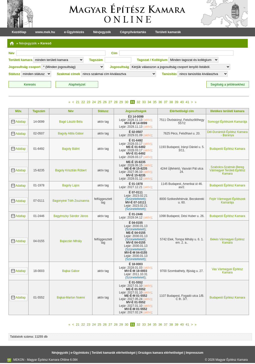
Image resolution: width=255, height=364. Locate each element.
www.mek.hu (45, 32)
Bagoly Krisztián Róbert (70, 170)
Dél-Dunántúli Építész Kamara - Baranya (227, 133)
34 (149, 102)
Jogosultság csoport (25, 67)
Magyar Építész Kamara (231, 359)
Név (12, 53)
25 (99, 102)
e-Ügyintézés (74, 32)
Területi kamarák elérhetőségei (114, 352)
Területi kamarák (168, 32)
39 (176, 102)
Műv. (18, 111)
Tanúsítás (169, 74)
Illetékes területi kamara (227, 111)
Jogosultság (119, 67)
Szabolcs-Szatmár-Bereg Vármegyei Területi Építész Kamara (227, 170)
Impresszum (194, 352)
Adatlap (18, 122)
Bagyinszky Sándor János (71, 216)
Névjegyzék (102, 32)
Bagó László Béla (70, 121)
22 (83, 102)
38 (171, 102)
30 (126, 102)
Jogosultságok (136, 111)
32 (138, 102)
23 (88, 102)
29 (121, 102)
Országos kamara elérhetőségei (160, 352)
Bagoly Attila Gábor (71, 133)
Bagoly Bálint (71, 149)
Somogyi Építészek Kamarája (227, 121)
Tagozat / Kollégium (152, 60)
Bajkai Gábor (70, 271)
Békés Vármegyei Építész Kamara (227, 241)
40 (182, 102)
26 (104, 102)
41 (187, 102)
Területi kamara (20, 60)
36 (160, 102)
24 (94, 102)
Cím (114, 53)
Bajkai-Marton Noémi (71, 297)
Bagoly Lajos (70, 185)
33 (144, 102)
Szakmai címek (68, 74)
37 (165, 102)
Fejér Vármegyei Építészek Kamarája (227, 200)
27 (110, 102)
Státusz (14, 74)
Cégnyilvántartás (133, 32)
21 (77, 102)
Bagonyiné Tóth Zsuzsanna (71, 200)
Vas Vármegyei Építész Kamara (227, 270)
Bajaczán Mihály (71, 241)
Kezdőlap (19, 32)
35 (155, 102)
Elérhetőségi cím (182, 111)
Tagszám (96, 60)
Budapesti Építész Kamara (227, 149)
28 (115, 102)
